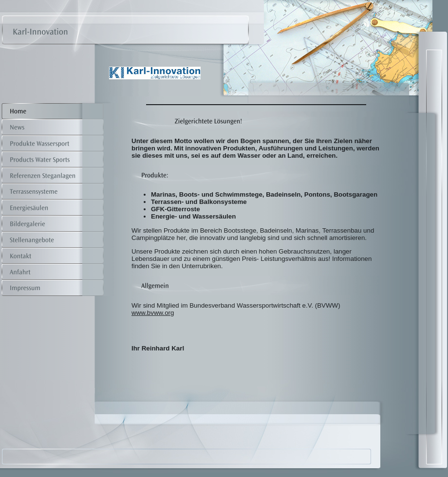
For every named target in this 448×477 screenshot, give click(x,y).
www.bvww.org (152, 312)
